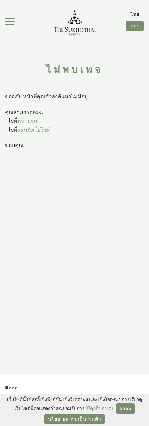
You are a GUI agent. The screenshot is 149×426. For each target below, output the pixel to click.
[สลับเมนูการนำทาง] (10, 21)
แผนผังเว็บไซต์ (33, 129)
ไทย (136, 14)
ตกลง (125, 408)
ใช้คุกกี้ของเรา (99, 408)
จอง (135, 25)
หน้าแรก (27, 120)
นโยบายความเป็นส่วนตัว (74, 419)
